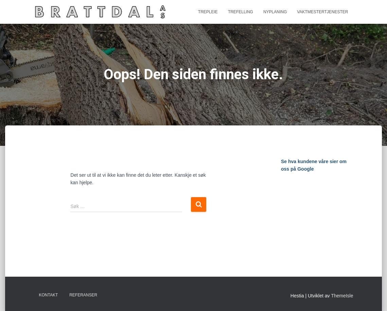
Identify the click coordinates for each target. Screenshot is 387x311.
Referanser (83, 295)
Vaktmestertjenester (322, 12)
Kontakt (48, 295)
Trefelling (240, 12)
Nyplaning (275, 12)
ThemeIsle (342, 295)
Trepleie (208, 12)
